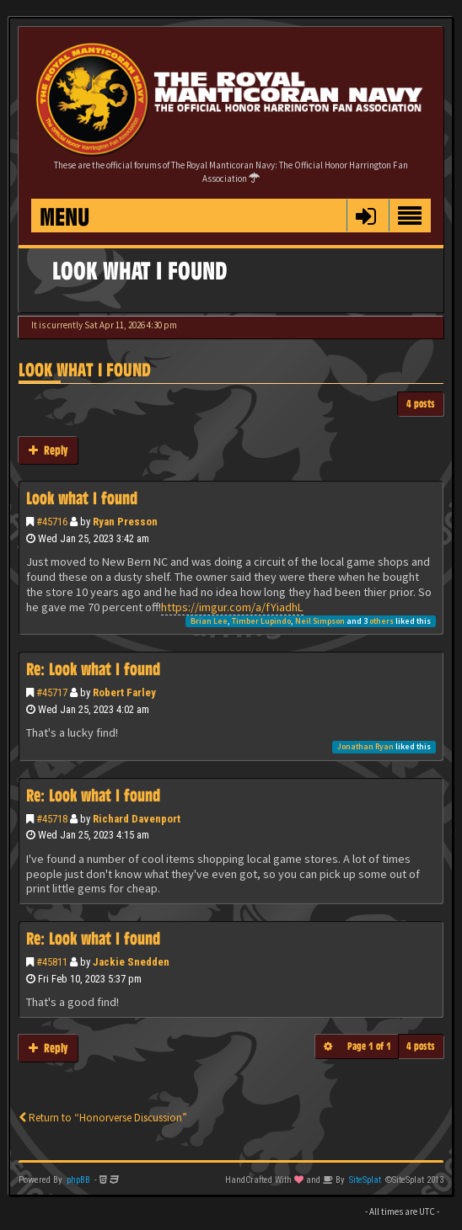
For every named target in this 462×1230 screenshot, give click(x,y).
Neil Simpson (320, 620)
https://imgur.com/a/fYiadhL (232, 607)
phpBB (78, 1179)
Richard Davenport (136, 818)
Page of (369, 1046)
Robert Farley (124, 692)
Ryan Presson (125, 521)
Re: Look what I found (93, 669)
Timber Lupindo (261, 620)
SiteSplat (365, 1179)
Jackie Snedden (131, 962)
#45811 (51, 962)
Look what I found (85, 370)
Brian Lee (209, 620)
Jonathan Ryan (365, 746)
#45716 (51, 521)
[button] (365, 216)
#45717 (51, 692)
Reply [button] (48, 450)
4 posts (420, 403)
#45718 (51, 818)
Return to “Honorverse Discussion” (103, 1117)
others (381, 620)
